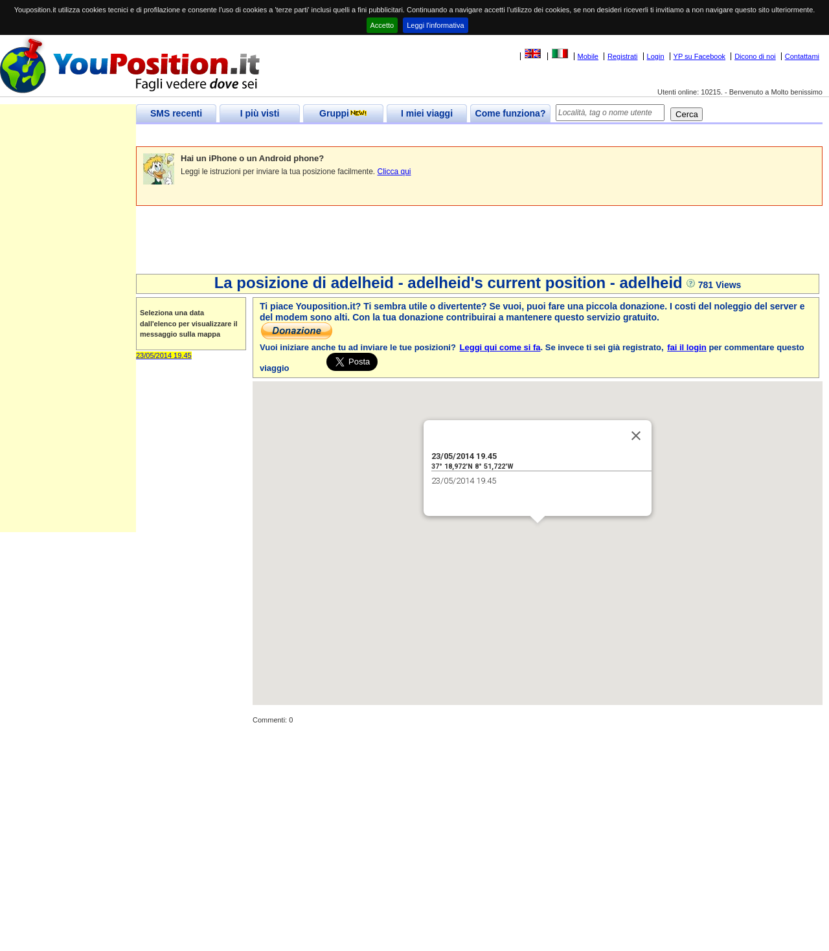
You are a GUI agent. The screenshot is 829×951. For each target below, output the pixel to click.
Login (655, 56)
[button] (537, 535)
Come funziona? (510, 113)
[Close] (636, 435)
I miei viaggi (427, 113)
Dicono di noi (755, 56)
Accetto (382, 25)
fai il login (687, 347)
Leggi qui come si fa (500, 347)
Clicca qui (394, 171)
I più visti (260, 113)
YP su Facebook (700, 56)
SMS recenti (176, 113)
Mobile (588, 56)
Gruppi (343, 113)
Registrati (622, 56)
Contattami (802, 56)
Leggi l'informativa (435, 25)
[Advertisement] (372, 135)
